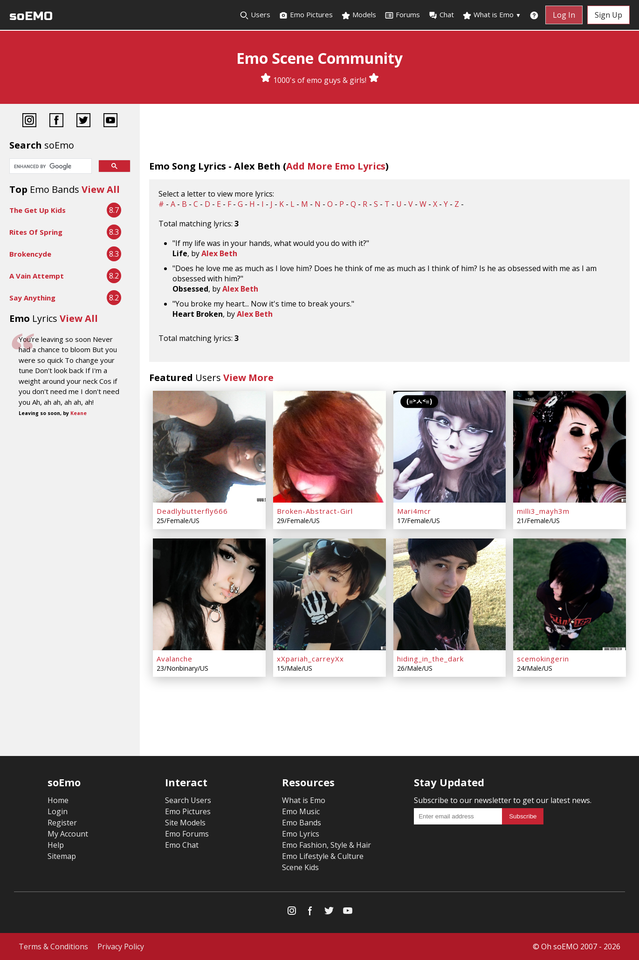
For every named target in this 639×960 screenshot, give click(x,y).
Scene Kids (300, 867)
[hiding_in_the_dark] (449, 594)
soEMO (31, 16)
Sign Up (608, 15)
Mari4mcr (414, 511)
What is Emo (491, 15)
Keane (78, 413)
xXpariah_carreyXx (310, 658)
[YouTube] (110, 121)
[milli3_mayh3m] (569, 447)
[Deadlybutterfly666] (209, 447)
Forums (402, 15)
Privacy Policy (120, 946)
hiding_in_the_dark (430, 658)
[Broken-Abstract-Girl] (329, 447)
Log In (564, 15)
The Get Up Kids (37, 210)
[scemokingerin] (569, 594)
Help (56, 845)
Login (58, 811)
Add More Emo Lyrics (335, 166)
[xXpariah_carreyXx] (329, 594)
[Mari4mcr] (449, 447)
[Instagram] (29, 121)
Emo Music (301, 811)
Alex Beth (219, 253)
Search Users (188, 800)
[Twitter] (83, 121)
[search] (49, 167)
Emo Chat (182, 845)
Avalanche (174, 658)
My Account (68, 834)
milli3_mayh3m (543, 511)
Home (58, 800)
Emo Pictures (306, 15)
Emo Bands (301, 822)
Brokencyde (30, 254)
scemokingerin (543, 658)
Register (62, 822)
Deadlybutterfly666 (192, 511)
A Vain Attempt (36, 275)
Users (255, 15)
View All (101, 189)
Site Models (185, 822)
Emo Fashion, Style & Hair (326, 845)
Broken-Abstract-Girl (315, 511)
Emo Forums (187, 834)
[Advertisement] (70, 497)
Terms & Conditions (53, 946)
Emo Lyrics (300, 834)
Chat (441, 15)
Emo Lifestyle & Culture (323, 856)
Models (358, 15)
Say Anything (32, 297)
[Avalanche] (209, 594)
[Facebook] (56, 121)
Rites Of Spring (35, 232)
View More (248, 377)
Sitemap (62, 856)
